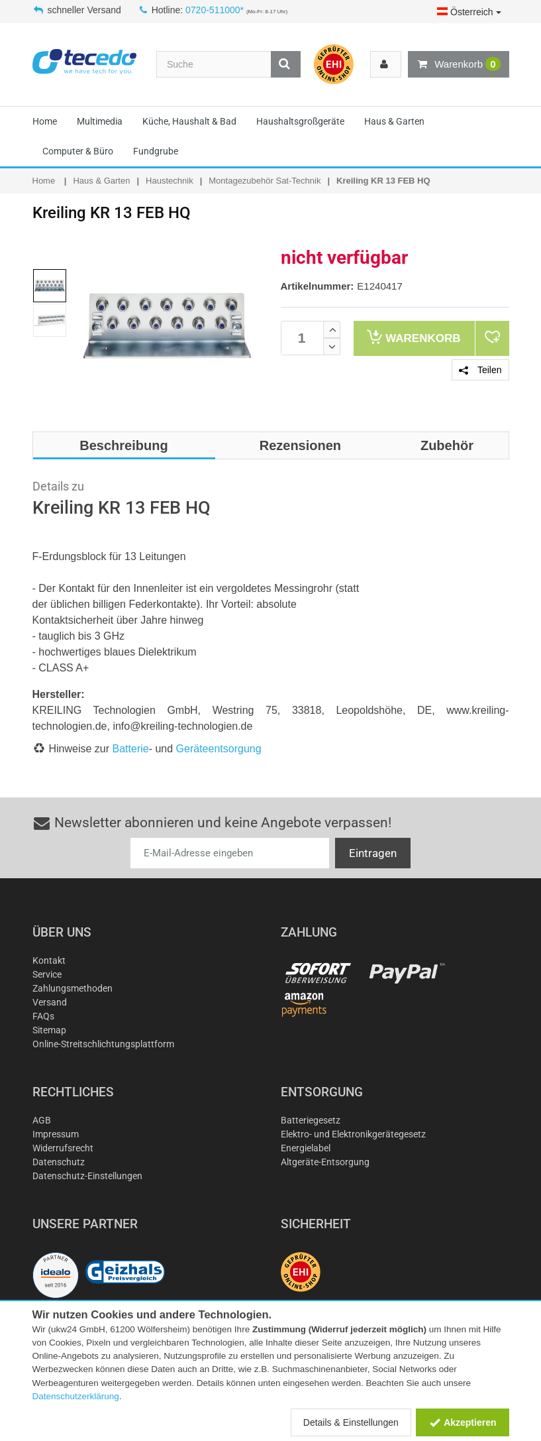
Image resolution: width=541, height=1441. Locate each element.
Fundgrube (155, 151)
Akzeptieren (462, 1422)
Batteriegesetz (310, 1120)
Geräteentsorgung (219, 748)
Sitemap (49, 1030)
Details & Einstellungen (351, 1422)
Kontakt (49, 960)
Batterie (131, 748)
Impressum (55, 1134)
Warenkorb (458, 64)
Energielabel (305, 1148)
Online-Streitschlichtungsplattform (103, 1044)
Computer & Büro (77, 151)
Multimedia (100, 121)
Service (47, 974)
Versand (49, 1002)
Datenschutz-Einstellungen (87, 1176)
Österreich (469, 12)
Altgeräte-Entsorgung (325, 1162)
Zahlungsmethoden (72, 988)
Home (44, 121)
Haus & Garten (394, 121)
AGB (41, 1120)
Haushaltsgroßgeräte (300, 121)
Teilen (480, 370)
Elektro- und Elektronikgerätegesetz (353, 1134)
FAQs (43, 1016)
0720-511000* (214, 10)
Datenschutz (58, 1162)
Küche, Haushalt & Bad (189, 121)
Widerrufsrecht (62, 1148)
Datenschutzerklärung (75, 1396)
